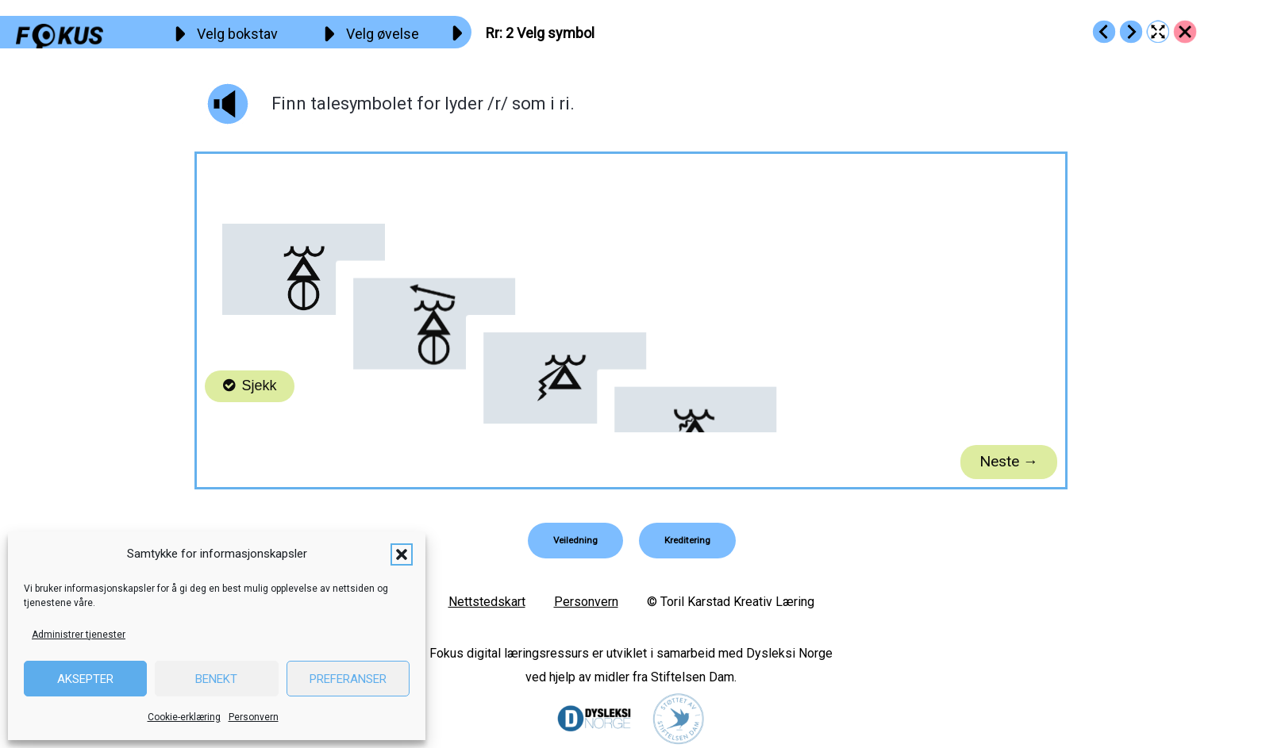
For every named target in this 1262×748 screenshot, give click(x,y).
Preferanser (348, 679)
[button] (402, 554)
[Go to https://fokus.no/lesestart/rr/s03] (1131, 31)
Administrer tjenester (78, 634)
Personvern (254, 717)
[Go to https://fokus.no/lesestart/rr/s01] (1104, 31)
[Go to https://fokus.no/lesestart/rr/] (1185, 31)
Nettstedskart (486, 600)
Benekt (216, 679)
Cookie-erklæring (184, 717)
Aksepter (85, 679)
